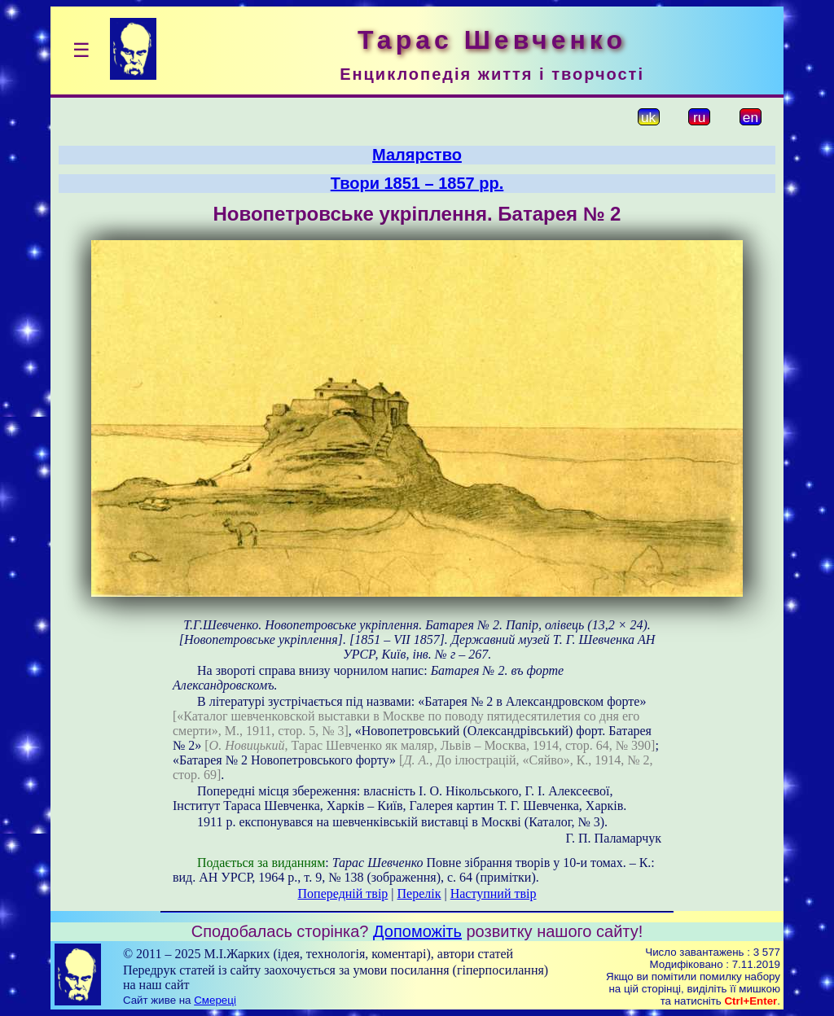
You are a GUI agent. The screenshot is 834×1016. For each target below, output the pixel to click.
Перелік (419, 893)
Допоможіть (417, 931)
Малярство (417, 155)
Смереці (215, 1000)
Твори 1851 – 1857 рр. (417, 183)
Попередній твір (343, 893)
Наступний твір (493, 893)
